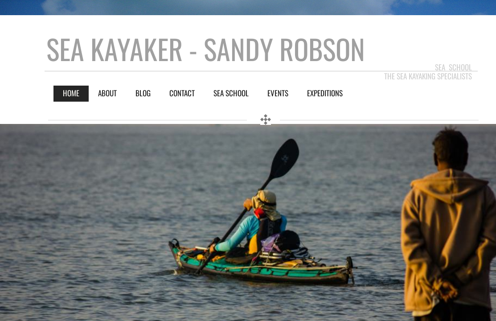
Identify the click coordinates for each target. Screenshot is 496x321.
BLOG (143, 93)
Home (71, 93)
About (107, 93)
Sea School (231, 93)
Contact (182, 93)
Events (277, 93)
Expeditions (325, 93)
